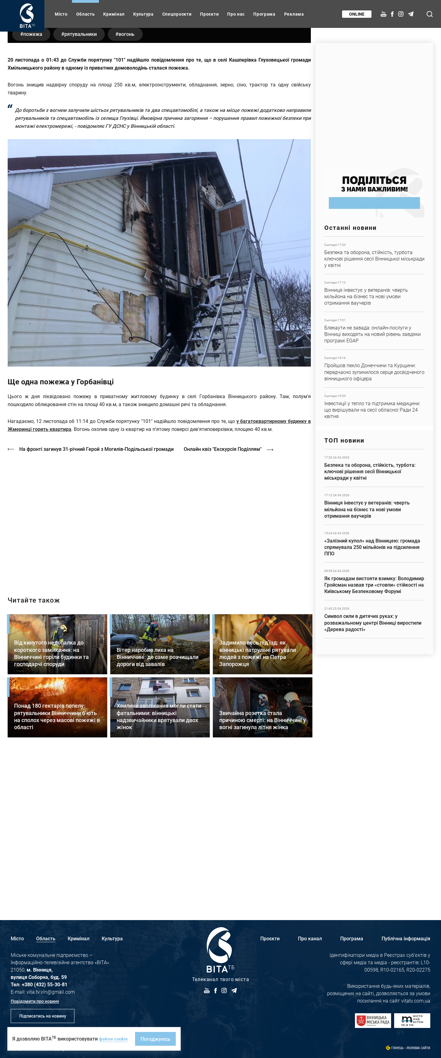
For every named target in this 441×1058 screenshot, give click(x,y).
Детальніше (374, 255)
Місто (61, 14)
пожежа (33, 185)
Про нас (236, 14)
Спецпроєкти (177, 14)
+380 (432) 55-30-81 (44, 984)
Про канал (310, 938)
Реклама (294, 14)
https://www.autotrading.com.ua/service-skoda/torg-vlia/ (374, 102)
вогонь (133, 185)
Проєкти (209, 14)
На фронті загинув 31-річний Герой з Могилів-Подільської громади (97, 600)
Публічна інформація (406, 938)
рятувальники (84, 185)
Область (85, 14)
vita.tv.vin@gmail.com (51, 991)
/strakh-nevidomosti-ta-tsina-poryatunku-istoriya (159, 670)
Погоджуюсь (157, 1039)
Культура (143, 14)
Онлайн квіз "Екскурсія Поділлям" (226, 600)
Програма (264, 14)
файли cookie (114, 1038)
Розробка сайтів (418, 1048)
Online (356, 14)
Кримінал (114, 14)
